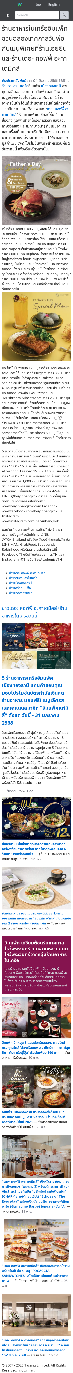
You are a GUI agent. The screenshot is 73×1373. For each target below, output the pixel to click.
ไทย (38, 4)
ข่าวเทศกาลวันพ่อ (20, 593)
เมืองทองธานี (51, 86)
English (54, 4)
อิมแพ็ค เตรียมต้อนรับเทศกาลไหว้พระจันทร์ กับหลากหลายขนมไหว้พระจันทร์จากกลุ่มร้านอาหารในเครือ (36, 951)
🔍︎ (64, 15)
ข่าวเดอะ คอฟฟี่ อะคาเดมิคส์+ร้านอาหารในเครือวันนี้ (34, 612)
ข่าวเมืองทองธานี (20, 583)
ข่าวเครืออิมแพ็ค (20, 588)
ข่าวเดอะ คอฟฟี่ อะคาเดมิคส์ (27, 573)
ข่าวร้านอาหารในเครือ (23, 578)
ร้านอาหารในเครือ (15, 86)
